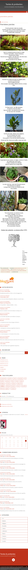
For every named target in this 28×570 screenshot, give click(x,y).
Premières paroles (7, 24)
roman (14, 378)
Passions (7, 269)
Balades (4, 521)
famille (2, 381)
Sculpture (13, 388)
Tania (1, 456)
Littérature (3, 269)
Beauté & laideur (4, 337)
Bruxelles (20, 268)
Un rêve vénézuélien (5, 291)
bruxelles (24, 386)
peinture (8, 381)
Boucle (2, 320)
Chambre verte (3, 308)
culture (2, 386)
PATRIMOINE (3, 369)
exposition (20, 378)
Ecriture (8, 383)
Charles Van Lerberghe (7, 230)
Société (4, 541)
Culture (24, 268)
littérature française (10, 386)
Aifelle (1, 485)
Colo (1, 479)
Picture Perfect (3, 332)
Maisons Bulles (4, 314)
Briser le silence (4, 326)
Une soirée (2, 343)
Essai (17, 381)
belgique (3, 383)
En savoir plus (16, 569)
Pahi (1, 497)
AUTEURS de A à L (4, 360)
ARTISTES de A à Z (4, 363)
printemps (24, 259)
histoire (13, 383)
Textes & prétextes (14, 4)
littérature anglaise (5, 388)
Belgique (16, 268)
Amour (18, 386)
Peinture (4, 538)
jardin (21, 269)
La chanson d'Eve (18, 230)
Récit (13, 381)
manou (2, 491)
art (25, 378)
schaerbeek (3, 378)
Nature (3, 533)
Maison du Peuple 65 (5, 303)
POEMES (2, 371)
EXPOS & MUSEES (4, 365)
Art (3, 518)
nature (21, 381)
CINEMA (2, 367)
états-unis (20, 383)
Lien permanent (4, 268)
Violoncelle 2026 (4, 297)
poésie (9, 378)
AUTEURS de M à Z (4, 361)
